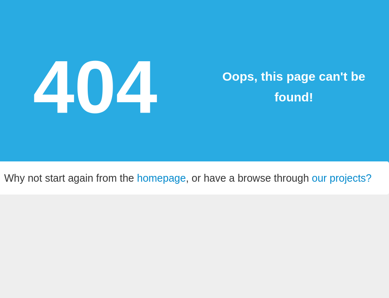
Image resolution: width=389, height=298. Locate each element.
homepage (161, 178)
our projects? (342, 178)
